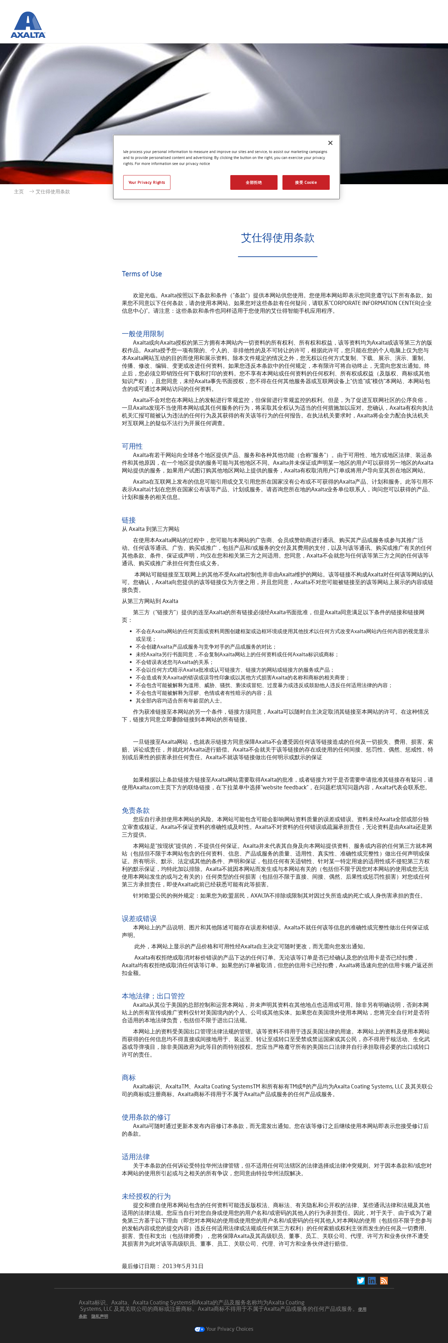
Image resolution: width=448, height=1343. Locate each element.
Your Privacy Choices (224, 1328)
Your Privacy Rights (146, 182)
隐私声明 (99, 1316)
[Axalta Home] (28, 27)
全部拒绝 (254, 182)
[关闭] (330, 143)
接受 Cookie (306, 182)
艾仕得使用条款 (53, 191)
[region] (226, 167)
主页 (19, 191)
